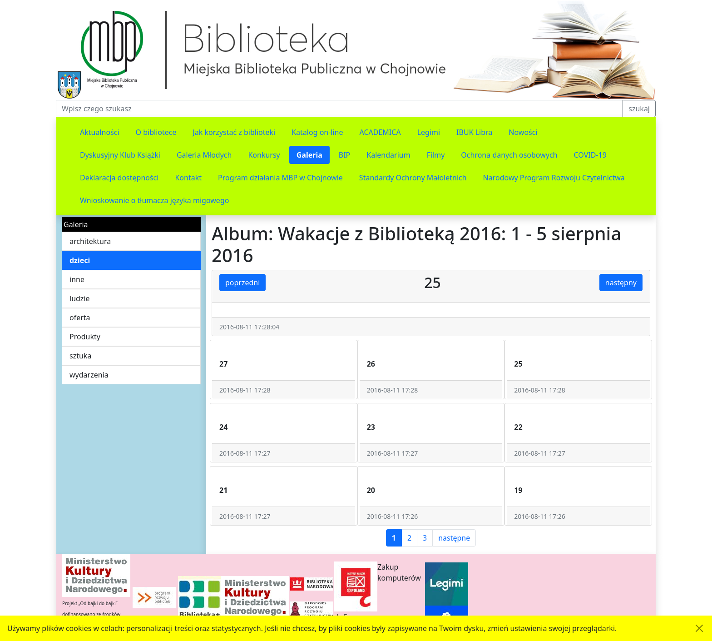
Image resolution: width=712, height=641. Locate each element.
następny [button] (621, 283)
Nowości (523, 132)
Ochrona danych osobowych (509, 155)
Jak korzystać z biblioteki (234, 132)
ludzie (79, 298)
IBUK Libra (474, 132)
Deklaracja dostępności (119, 178)
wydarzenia (89, 375)
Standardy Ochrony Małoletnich (413, 178)
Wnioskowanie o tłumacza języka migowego (154, 200)
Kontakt (188, 178)
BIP (345, 155)
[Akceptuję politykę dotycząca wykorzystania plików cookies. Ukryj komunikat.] (699, 628)
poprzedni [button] (242, 283)
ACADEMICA (380, 132)
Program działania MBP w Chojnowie (280, 178)
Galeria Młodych (204, 155)
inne (76, 279)
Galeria (309, 155)
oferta (79, 318)
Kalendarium (388, 155)
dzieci (79, 260)
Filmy (436, 155)
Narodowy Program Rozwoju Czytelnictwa (554, 178)
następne (454, 538)
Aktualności (99, 132)
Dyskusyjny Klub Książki (120, 155)
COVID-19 (590, 155)
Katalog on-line (317, 132)
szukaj (639, 109)
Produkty (84, 337)
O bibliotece (156, 132)
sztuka (80, 356)
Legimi (428, 132)
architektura (90, 241)
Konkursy (264, 155)
